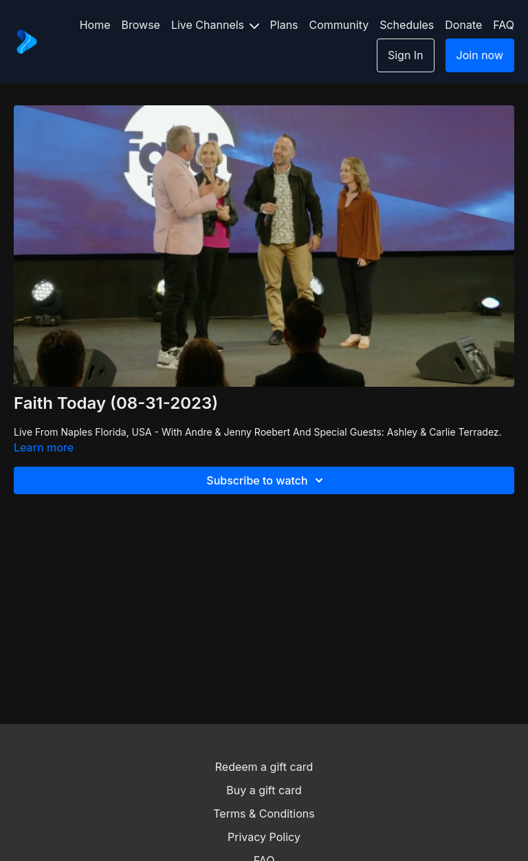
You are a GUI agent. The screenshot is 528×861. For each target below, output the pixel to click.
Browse (141, 25)
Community (339, 25)
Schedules (407, 25)
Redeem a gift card (264, 767)
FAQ (503, 25)
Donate (463, 25)
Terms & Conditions (263, 813)
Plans (284, 25)
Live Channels (215, 25)
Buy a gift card (264, 790)
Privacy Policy (264, 837)
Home (95, 25)
